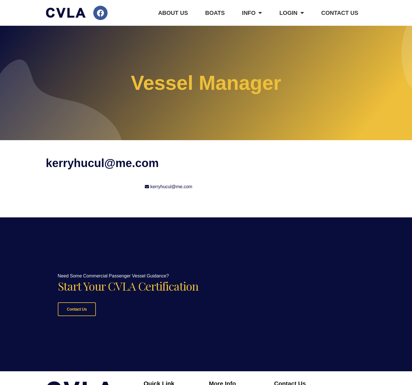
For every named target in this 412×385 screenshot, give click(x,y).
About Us (173, 13)
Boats (215, 13)
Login (291, 13)
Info (252, 13)
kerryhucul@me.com (171, 186)
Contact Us (339, 13)
